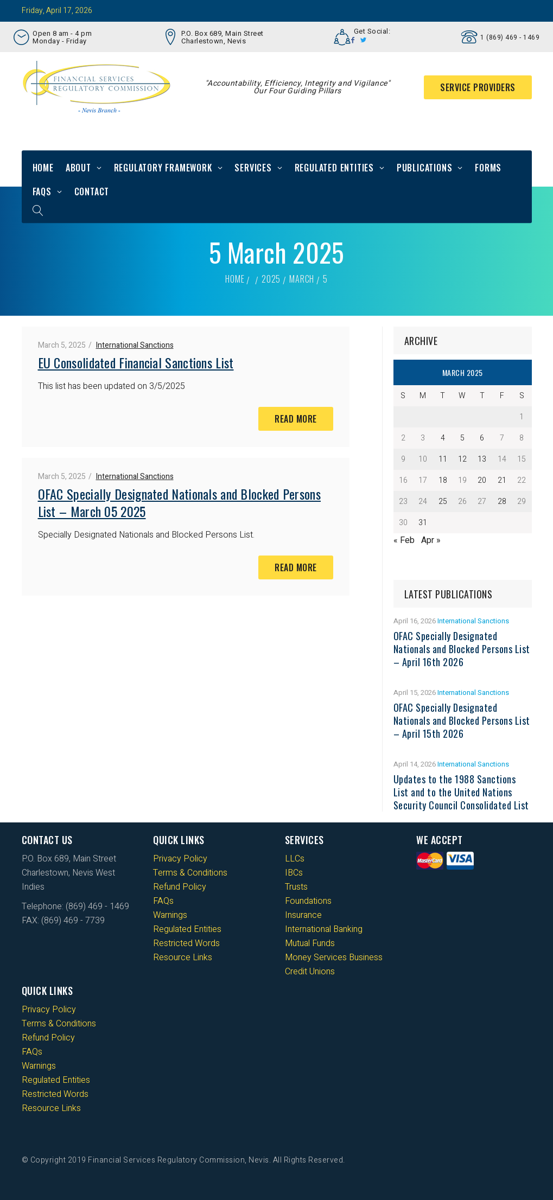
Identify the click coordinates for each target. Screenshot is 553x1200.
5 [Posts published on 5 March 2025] (462, 438)
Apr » (431, 540)
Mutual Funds (310, 943)
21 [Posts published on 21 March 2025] (502, 480)
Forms (488, 167)
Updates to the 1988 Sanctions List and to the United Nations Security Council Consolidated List (461, 792)
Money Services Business (334, 957)
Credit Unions (310, 971)
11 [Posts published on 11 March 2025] (442, 459)
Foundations (308, 901)
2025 (271, 278)
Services (252, 167)
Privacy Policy (180, 858)
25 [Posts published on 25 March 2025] (442, 501)
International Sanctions (135, 345)
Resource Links (182, 957)
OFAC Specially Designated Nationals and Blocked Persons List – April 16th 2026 (461, 649)
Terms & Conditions (190, 872)
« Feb (404, 540)
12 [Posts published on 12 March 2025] (462, 459)
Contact (92, 191)
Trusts (296, 886)
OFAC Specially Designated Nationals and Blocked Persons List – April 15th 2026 (461, 720)
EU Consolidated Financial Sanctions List (136, 362)
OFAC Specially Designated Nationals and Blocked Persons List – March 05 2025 (179, 502)
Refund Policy (179, 886)
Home (43, 167)
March (301, 278)
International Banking (324, 929)
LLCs (294, 858)
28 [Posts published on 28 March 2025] (502, 501)
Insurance (303, 915)
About (78, 167)
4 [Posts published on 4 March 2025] (443, 438)
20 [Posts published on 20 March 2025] (482, 480)
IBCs (294, 872)
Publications (425, 167)
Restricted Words (186, 943)
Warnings (170, 915)
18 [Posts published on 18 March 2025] (442, 480)
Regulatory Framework (163, 167)
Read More (296, 418)
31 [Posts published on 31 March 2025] (422, 522)
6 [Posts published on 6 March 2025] (482, 438)
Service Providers (478, 87)
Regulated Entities (334, 167)
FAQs (42, 191)
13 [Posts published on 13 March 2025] (482, 459)
